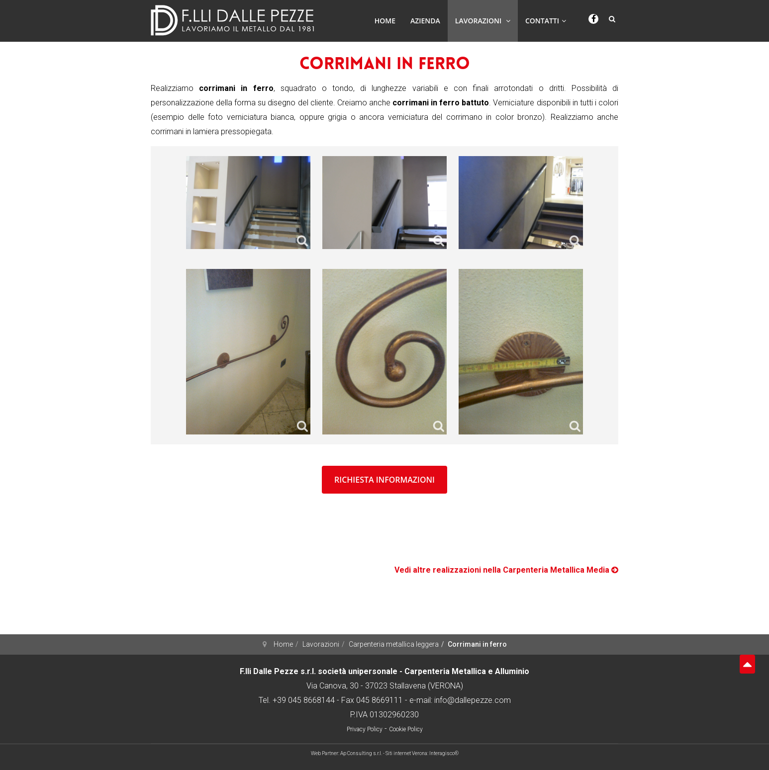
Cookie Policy (406, 729)
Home (385, 20)
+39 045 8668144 (304, 700)
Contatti (545, 20)
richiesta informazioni (384, 479)
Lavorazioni (482, 20)
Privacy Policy (365, 729)
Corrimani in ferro (384, 65)
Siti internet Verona (406, 753)
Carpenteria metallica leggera (394, 644)
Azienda (425, 20)
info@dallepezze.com (472, 700)
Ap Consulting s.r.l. (361, 753)
